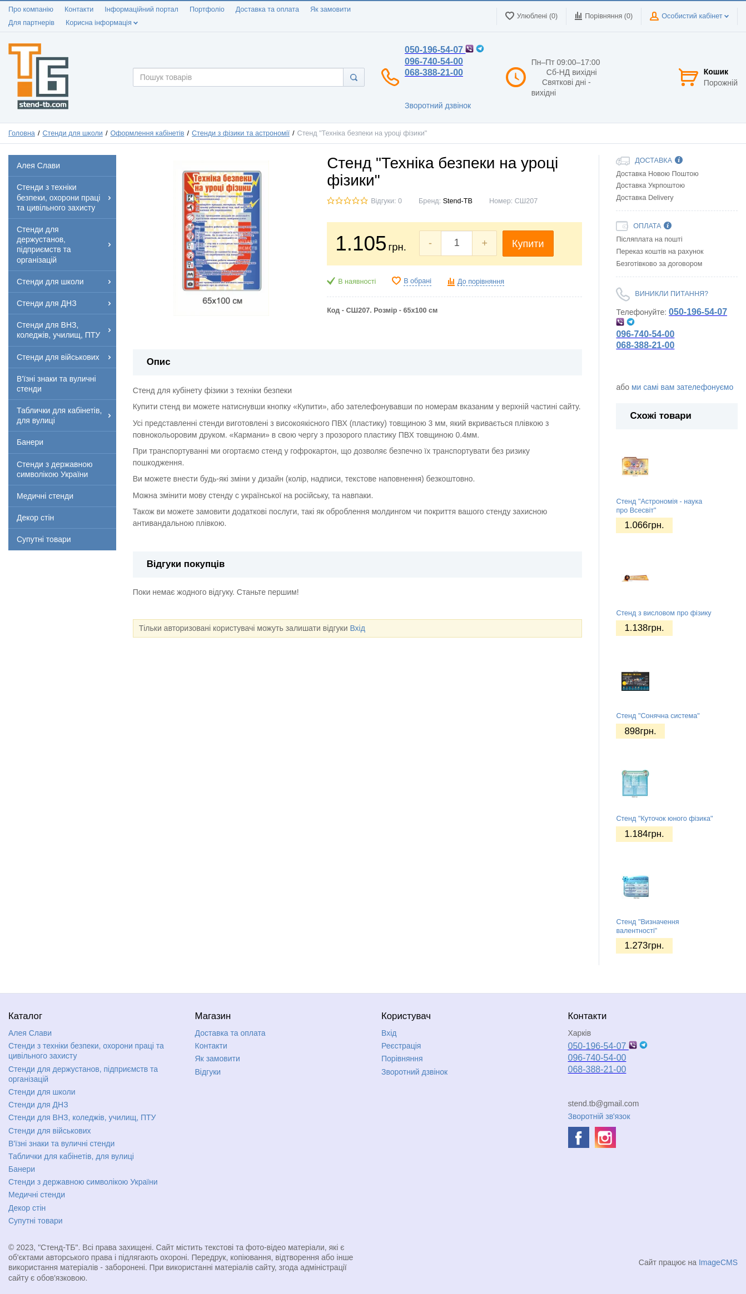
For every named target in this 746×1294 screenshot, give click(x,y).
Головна (21, 133)
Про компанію (30, 9)
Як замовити (330, 9)
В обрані (417, 281)
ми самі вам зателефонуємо (682, 387)
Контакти (78, 9)
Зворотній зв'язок (599, 1116)
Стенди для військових (49, 1130)
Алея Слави (30, 1033)
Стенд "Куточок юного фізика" (664, 818)
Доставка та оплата (267, 9)
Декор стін (27, 1207)
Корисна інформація (102, 23)
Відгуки (208, 1071)
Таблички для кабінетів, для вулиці (71, 1156)
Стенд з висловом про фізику (663, 613)
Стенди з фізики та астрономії (241, 133)
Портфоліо (207, 9)
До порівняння (480, 281)
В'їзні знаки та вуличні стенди (61, 1143)
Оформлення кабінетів (147, 133)
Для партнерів (31, 23)
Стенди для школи (72, 133)
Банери (21, 1169)
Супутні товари (35, 1220)
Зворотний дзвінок (438, 105)
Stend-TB (458, 201)
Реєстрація (401, 1045)
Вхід (357, 628)
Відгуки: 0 (386, 201)
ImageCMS (718, 1262)
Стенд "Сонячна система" (657, 716)
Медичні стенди (36, 1194)
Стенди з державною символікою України (83, 1181)
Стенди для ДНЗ (38, 1104)
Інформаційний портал (141, 9)
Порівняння (402, 1058)
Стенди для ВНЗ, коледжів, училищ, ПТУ (82, 1117)
